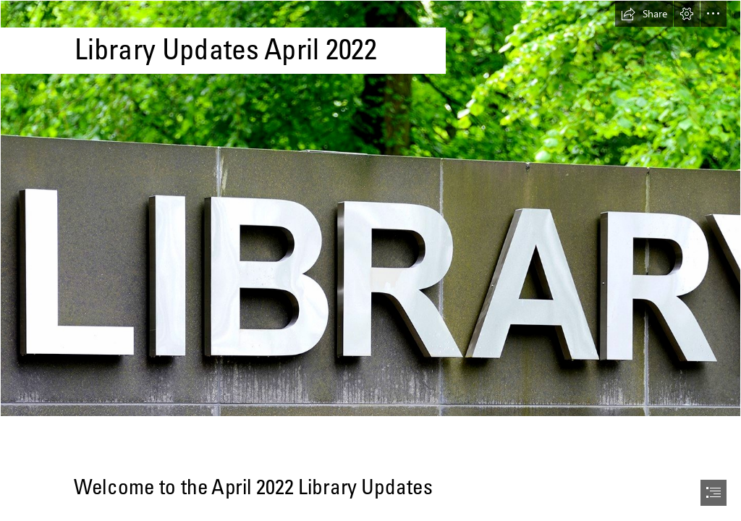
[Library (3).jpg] (370, 208)
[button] (644, 14)
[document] (370, 260)
